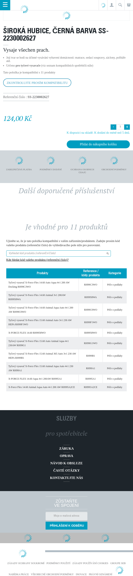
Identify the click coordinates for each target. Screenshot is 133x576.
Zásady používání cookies (90, 563)
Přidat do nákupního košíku (98, 144)
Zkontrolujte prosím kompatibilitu (37, 82)
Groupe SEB (118, 563)
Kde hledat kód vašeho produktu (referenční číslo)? (37, 259)
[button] (111, 5)
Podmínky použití (58, 563)
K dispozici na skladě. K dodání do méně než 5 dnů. (98, 132)
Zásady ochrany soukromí (25, 563)
